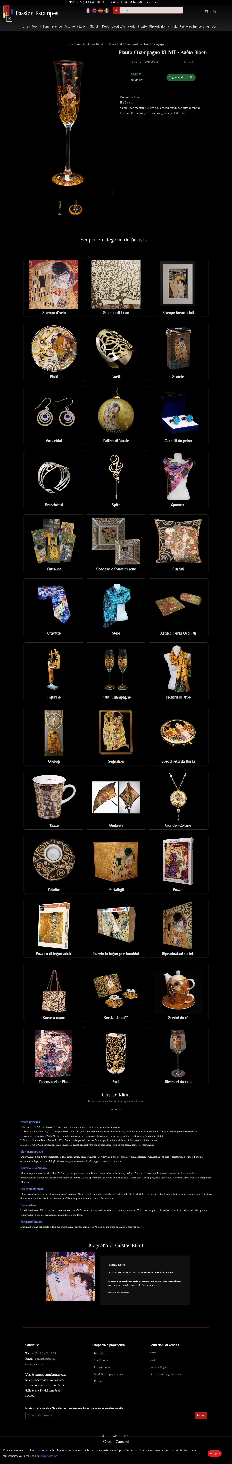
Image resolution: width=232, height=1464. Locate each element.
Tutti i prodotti (85, 44)
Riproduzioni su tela (163, 26)
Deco (105, 26)
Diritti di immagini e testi (165, 1374)
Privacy (98, 1381)
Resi (152, 1360)
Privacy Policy (49, 1456)
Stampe (57, 26)
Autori (26, 26)
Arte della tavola (76, 26)
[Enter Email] (110, 1415)
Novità (36, 26)
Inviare (200, 1415)
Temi (46, 26)
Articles (211, 26)
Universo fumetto (192, 26)
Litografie (118, 26)
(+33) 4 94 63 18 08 (90, 2)
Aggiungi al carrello (181, 77)
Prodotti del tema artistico (137, 44)
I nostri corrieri (103, 1367)
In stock (99, 1353)
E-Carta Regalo (158, 1367)
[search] (151, 10)
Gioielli (94, 26)
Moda (131, 26)
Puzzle (142, 26)
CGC (152, 1353)
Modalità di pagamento (108, 1374)
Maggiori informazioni (118, 1292)
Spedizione (101, 1360)
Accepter (214, 1453)
